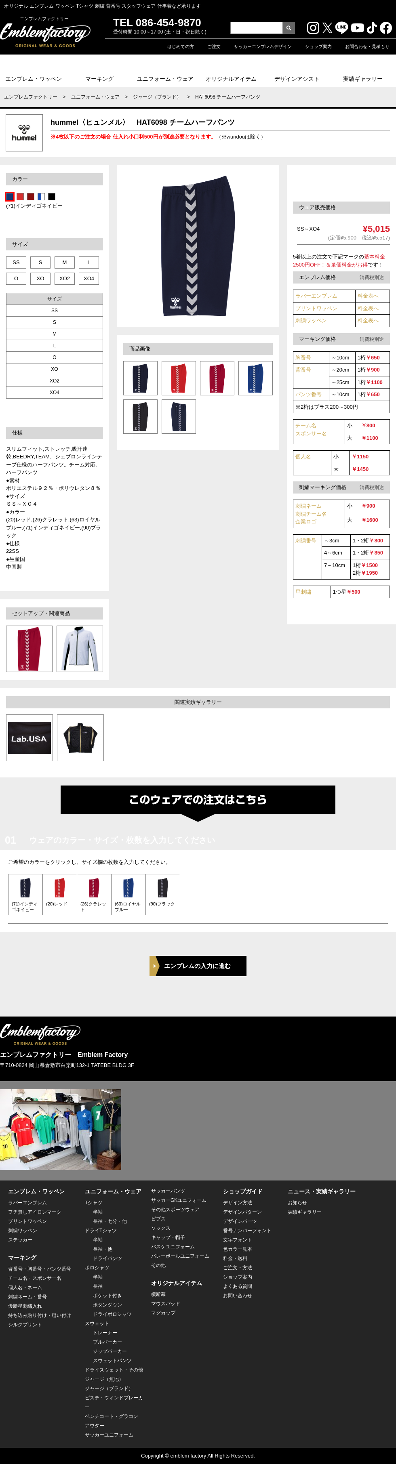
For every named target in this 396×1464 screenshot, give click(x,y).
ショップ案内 (318, 46)
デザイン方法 (237, 1203)
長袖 (98, 1286)
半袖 (98, 1212)
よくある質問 (237, 1286)
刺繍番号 (305, 541)
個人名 (303, 457)
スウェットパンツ (112, 1360)
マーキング (99, 79)
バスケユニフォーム (173, 1247)
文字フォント (237, 1240)
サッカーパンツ (168, 1191)
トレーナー (105, 1333)
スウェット (97, 1323)
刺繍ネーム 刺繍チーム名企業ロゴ (311, 514)
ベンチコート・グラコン (111, 1416)
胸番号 (303, 358)
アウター (94, 1425)
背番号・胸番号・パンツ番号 (39, 1269)
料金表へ (368, 296)
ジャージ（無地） (104, 1379)
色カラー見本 (237, 1249)
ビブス (158, 1219)
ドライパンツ (107, 1258)
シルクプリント (25, 1324)
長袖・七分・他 (110, 1221)
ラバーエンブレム (316, 296)
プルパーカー (107, 1342)
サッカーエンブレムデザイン (263, 46)
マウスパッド (165, 1303)
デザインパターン (242, 1212)
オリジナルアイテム (231, 79)
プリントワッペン (316, 308)
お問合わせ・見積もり (367, 46)
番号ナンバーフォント (247, 1230)
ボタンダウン (107, 1305)
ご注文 (214, 46)
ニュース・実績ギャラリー (322, 1191)
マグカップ (163, 1313)
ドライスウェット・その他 (114, 1370)
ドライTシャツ (101, 1230)
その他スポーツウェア (175, 1209)
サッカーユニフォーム (109, 1435)
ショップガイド (243, 1191)
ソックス (161, 1228)
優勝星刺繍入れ (25, 1306)
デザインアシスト (297, 79)
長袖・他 (102, 1249)
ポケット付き (107, 1295)
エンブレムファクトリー (30, 97)
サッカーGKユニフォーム (178, 1200)
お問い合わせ (237, 1295)
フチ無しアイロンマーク (34, 1212)
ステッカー (20, 1240)
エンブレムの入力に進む (197, 965)
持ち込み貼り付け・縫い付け (39, 1315)
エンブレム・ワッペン (33, 79)
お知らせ (297, 1203)
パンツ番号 (308, 394)
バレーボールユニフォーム (180, 1256)
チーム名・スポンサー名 (34, 1278)
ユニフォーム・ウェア (165, 79)
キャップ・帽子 (168, 1237)
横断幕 (158, 1294)
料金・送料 (235, 1258)
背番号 (303, 370)
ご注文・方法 (237, 1268)
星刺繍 (303, 592)
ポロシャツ (97, 1268)
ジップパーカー (110, 1351)
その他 (158, 1265)
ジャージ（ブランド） (157, 97)
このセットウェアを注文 (345, 183)
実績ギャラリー (363, 79)
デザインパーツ (240, 1221)
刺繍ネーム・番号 (27, 1297)
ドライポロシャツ (112, 1314)
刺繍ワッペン (311, 320)
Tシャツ (93, 1203)
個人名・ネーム (25, 1287)
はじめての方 (180, 46)
